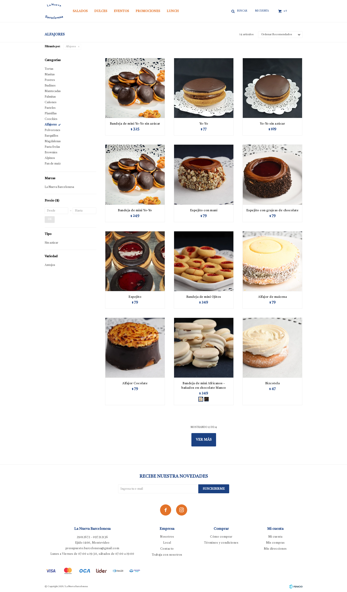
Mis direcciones (275, 548)
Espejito (134, 296)
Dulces (100, 11)
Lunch (173, 11)
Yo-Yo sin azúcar (272, 123)
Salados (80, 11)
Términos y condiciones (221, 542)
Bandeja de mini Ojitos (203, 296)
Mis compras (275, 542)
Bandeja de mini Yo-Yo (135, 210)
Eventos (121, 11)
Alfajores (71, 46)
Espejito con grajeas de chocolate (272, 210)
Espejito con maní (204, 210)
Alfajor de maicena (272, 296)
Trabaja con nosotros (167, 554)
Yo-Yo (203, 123)
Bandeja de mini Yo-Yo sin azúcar (135, 123)
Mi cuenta (275, 536)
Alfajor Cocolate (135, 383)
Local (167, 542)
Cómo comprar (221, 536)
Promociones (148, 11)
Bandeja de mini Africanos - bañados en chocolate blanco (203, 385)
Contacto (167, 548)
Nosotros (167, 536)
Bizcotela (272, 383)
